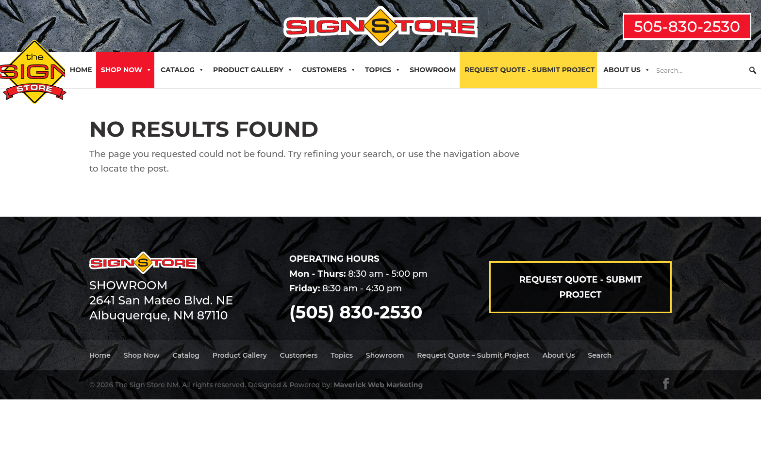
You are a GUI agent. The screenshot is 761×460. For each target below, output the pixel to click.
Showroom (433, 69)
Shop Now (126, 70)
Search (600, 355)
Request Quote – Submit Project (473, 355)
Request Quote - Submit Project (529, 69)
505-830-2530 (687, 26)
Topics (383, 70)
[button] (752, 70)
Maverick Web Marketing (378, 385)
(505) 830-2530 (355, 312)
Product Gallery (253, 70)
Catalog (182, 70)
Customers (329, 70)
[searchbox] (707, 70)
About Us (626, 70)
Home (81, 69)
